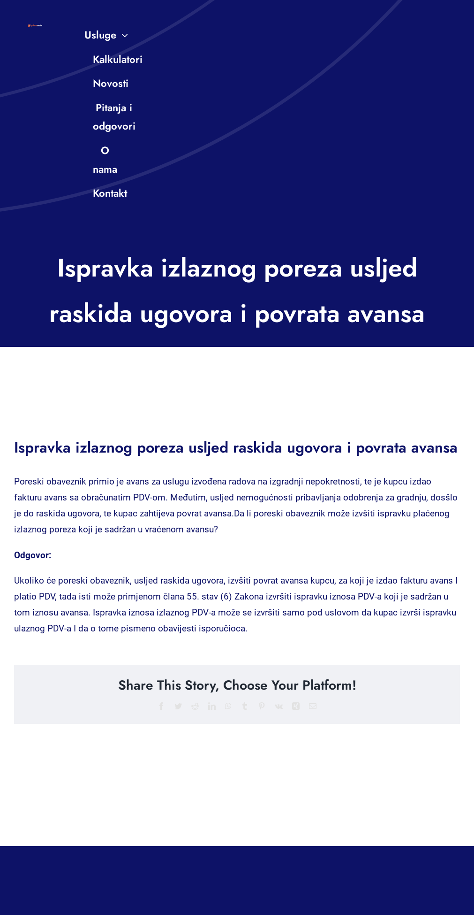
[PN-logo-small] (35, 28)
